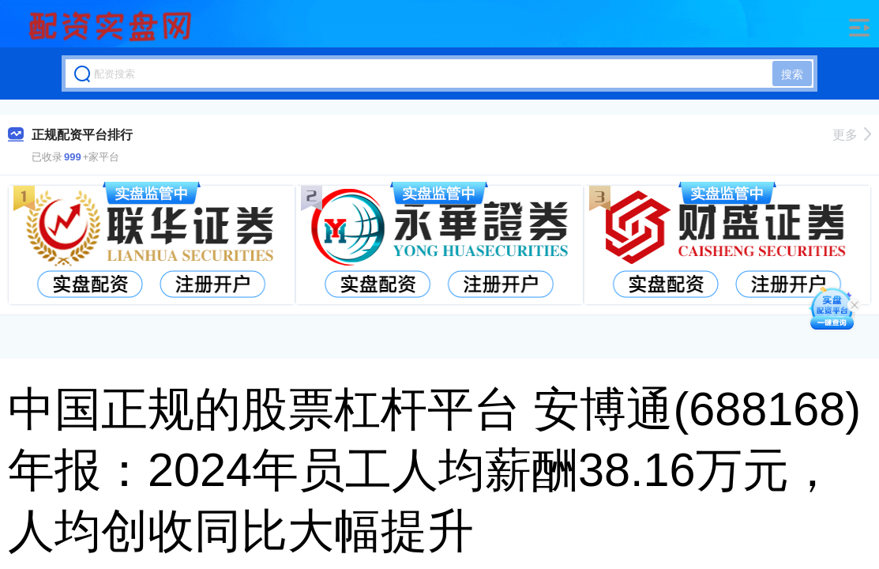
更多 (851, 134)
